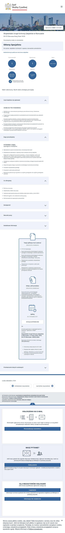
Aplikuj (32, 315)
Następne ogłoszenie (43, 386)
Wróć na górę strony (32, 404)
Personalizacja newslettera (32, 429)
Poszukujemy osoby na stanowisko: (13, 40)
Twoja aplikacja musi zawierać (32, 244)
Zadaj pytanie (32, 465)
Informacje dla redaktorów (32, 499)
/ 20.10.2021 (53, 27)
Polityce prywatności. (35, 529)
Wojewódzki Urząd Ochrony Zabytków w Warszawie (24, 33)
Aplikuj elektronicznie (32, 322)
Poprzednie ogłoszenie (22, 386)
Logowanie (32, 490)
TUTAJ (32, 90)
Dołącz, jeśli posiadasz (32, 287)
